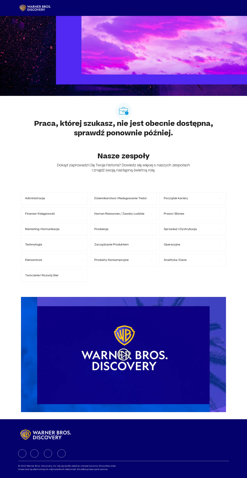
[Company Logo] (35, 8)
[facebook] (22, 453)
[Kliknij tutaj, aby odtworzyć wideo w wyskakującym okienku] (123, 354)
